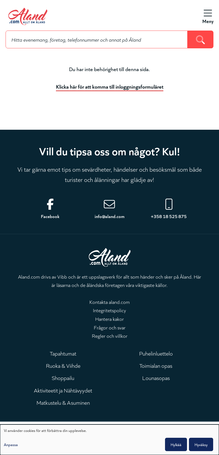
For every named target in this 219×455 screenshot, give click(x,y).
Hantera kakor (109, 318)
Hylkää (176, 444)
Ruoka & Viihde (63, 365)
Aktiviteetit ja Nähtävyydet (63, 390)
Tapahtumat (63, 353)
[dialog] (109, 439)
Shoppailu (63, 377)
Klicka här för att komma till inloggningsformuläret (109, 86)
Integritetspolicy (109, 310)
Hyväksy (201, 444)
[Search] (200, 39)
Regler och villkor (109, 335)
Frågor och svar (110, 327)
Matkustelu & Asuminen (63, 402)
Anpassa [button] (11, 444)
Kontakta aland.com (109, 301)
